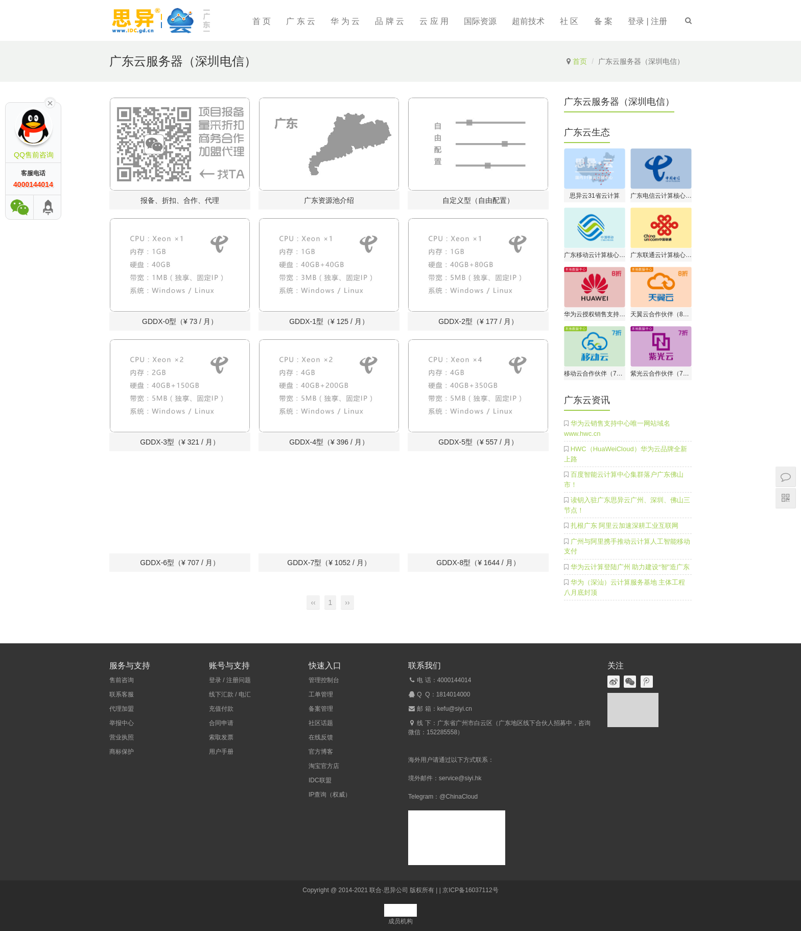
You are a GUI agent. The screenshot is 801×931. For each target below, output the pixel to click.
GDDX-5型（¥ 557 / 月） (478, 442)
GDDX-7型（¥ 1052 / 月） (328, 562)
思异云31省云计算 (594, 195)
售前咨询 (121, 680)
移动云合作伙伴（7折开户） (594, 373)
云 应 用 (434, 21)
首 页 (261, 21)
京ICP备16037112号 (470, 890)
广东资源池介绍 (329, 200)
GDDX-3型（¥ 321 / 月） (180, 442)
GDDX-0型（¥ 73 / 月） (180, 321)
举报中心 (121, 723)
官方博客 (321, 751)
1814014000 (453, 694)
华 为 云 (345, 21)
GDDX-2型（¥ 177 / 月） (478, 321)
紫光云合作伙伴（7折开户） (661, 373)
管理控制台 (324, 680)
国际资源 (480, 21)
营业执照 (121, 737)
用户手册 (221, 751)
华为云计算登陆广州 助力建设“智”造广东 (630, 567)
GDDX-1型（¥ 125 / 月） (329, 321)
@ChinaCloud (458, 796)
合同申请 (221, 723)
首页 (580, 61)
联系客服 (121, 694)
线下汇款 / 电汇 (230, 694)
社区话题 (321, 723)
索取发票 (221, 737)
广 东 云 (300, 21)
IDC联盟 (320, 780)
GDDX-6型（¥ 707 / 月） (180, 562)
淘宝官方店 (324, 766)
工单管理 (321, 694)
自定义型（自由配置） (478, 200)
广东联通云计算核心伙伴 (661, 255)
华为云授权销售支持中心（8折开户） (594, 314)
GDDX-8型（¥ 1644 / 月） (478, 562)
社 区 (569, 21)
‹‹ (313, 602)
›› (347, 602)
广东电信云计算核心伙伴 (661, 195)
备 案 (603, 21)
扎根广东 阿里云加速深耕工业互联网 (625, 525)
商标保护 (121, 751)
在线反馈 (321, 737)
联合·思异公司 (388, 890)
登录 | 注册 (647, 21)
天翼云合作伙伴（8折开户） (661, 314)
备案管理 (321, 708)
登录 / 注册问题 (230, 680)
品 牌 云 (389, 21)
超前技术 (528, 21)
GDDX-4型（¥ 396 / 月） (329, 442)
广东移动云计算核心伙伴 (594, 255)
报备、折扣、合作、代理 (179, 200)
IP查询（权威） (330, 794)
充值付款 (221, 708)
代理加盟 (121, 708)
